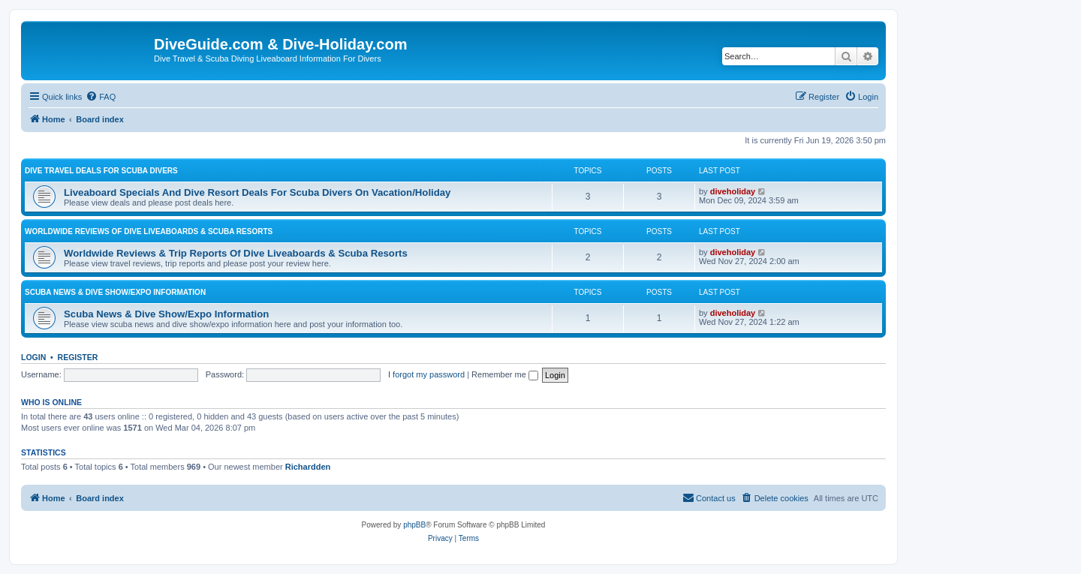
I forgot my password (426, 374)
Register (78, 357)
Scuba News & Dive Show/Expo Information (115, 292)
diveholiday (733, 191)
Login (33, 357)
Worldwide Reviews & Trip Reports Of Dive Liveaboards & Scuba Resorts (236, 253)
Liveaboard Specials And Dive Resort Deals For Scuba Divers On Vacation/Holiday (257, 192)
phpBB (414, 525)
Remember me (504, 374)
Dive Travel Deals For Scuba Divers (101, 171)
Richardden (308, 466)
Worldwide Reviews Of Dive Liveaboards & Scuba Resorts (149, 231)
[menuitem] (101, 97)
